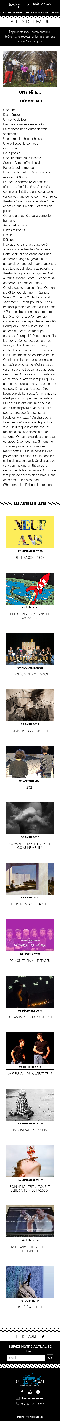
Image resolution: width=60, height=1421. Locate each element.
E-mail (30, 1351)
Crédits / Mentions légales (30, 1417)
